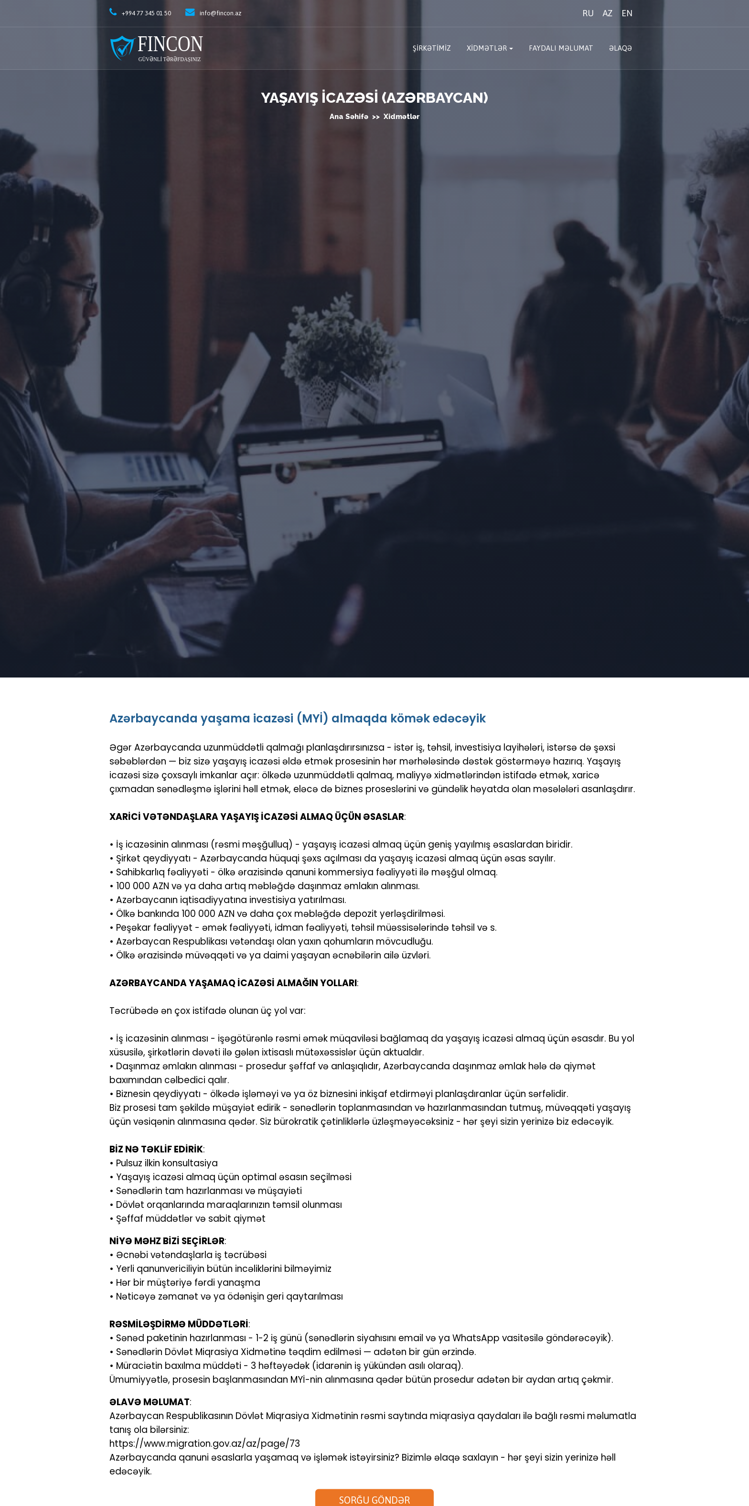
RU (588, 13)
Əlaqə (620, 48)
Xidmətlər (487, 48)
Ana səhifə (350, 116)
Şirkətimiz (432, 48)
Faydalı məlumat (561, 48)
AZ (607, 13)
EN (626, 13)
